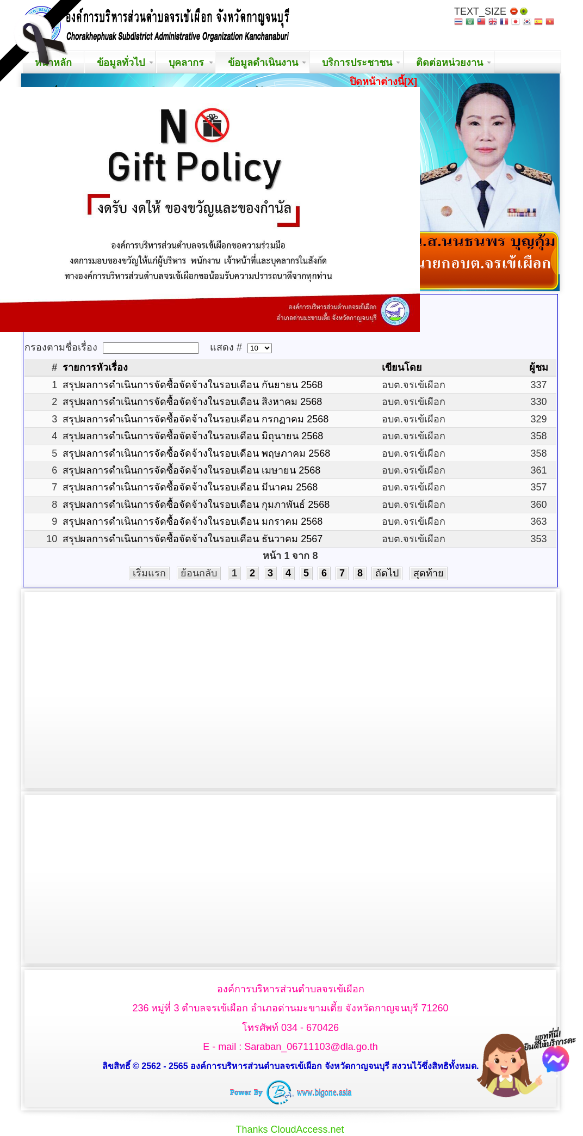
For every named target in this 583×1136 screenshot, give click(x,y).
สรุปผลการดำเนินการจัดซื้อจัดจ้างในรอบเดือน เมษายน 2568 (191, 470)
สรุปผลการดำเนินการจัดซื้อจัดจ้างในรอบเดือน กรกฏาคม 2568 (195, 419)
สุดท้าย (428, 573)
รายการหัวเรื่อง (95, 367)
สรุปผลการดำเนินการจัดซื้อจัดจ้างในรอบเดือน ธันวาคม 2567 (192, 538)
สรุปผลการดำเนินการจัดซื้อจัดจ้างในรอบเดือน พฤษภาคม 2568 (196, 453)
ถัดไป (387, 573)
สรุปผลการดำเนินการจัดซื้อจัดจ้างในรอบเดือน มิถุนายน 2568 (193, 436)
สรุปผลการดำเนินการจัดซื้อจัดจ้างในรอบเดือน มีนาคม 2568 (190, 487)
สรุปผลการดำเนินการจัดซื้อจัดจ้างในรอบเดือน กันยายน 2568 (192, 384)
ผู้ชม (538, 367)
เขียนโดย (402, 367)
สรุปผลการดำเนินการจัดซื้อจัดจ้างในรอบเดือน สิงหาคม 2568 (192, 401)
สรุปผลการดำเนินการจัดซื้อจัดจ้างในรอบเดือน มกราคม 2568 (192, 521)
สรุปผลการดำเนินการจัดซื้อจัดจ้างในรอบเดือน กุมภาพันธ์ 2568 (196, 504)
